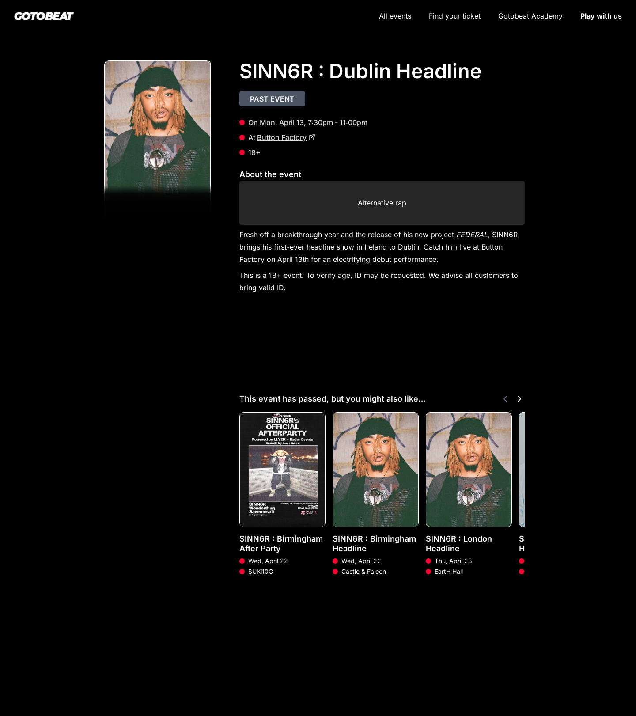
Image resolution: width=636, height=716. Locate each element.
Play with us (601, 15)
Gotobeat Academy (530, 15)
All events (395, 15)
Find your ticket (455, 15)
